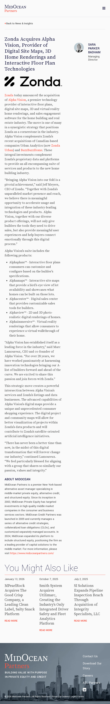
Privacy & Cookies (60, 696)
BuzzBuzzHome (31, 150)
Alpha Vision (17, 100)
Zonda (9, 95)
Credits (80, 696)
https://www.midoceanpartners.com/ (32, 553)
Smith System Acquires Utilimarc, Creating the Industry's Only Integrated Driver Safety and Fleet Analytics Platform (54, 605)
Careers (88, 676)
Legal (72, 696)
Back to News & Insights (19, 23)
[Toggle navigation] (103, 8)
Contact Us (90, 656)
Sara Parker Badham (94, 48)
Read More (11, 620)
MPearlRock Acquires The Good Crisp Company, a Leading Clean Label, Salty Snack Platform (20, 600)
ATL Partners (91, 683)
